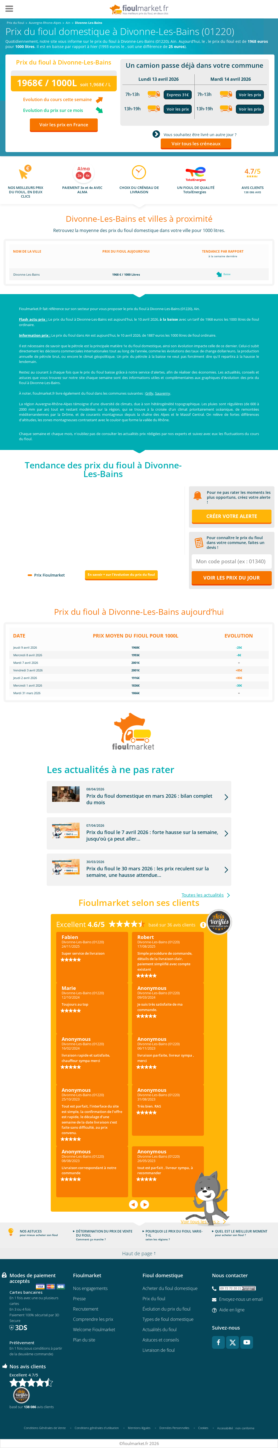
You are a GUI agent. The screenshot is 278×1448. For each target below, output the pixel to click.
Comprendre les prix (93, 1319)
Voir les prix (178, 109)
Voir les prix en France (63, 124)
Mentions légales (139, 1428)
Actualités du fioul (160, 1330)
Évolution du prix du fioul (167, 1309)
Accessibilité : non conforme (235, 1428)
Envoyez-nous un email (241, 1299)
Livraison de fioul (159, 1350)
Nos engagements (90, 1288)
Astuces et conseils (161, 1340)
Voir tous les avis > (200, 1221)
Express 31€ (178, 94)
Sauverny (162, 393)
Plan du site (84, 1340)
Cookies (203, 1428)
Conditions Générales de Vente (45, 1428)
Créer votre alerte (231, 516)
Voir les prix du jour (231, 577)
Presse (79, 1299)
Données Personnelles (174, 1428)
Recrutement (85, 1309)
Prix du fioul (154, 1299)
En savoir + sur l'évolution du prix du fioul (121, 574)
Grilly (149, 393)
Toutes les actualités (203, 895)
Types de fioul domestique (168, 1319)
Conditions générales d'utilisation (97, 1428)
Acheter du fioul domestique (170, 1288)
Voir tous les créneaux (196, 143)
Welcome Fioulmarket (94, 1330)
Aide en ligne (232, 1310)
